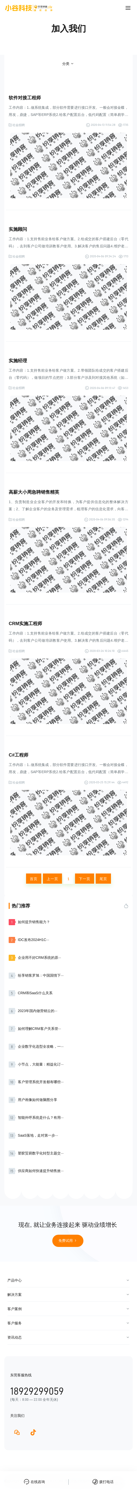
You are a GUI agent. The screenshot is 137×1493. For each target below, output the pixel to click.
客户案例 (14, 1309)
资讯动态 (14, 1337)
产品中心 (14, 1280)
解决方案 (14, 1295)
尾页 (103, 879)
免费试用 (67, 1241)
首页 (34, 879)
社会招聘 (19, 125)
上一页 (52, 879)
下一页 (84, 879)
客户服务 (14, 1323)
